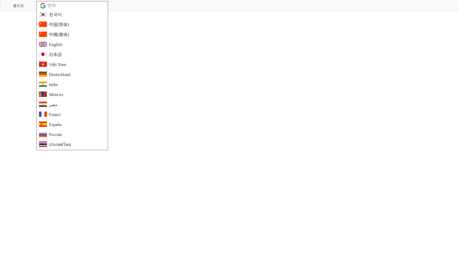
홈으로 (18, 5)
